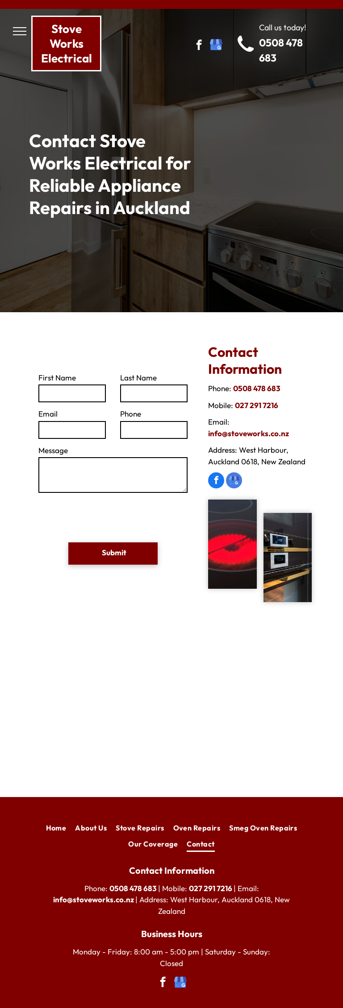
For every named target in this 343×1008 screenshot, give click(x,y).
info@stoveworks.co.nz (248, 433)
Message (53, 450)
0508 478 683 (256, 388)
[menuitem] (56, 828)
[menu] (19, 31)
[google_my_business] (216, 46)
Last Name (138, 377)
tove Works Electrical (66, 43)
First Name (57, 377)
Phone (130, 413)
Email (48, 413)
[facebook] (199, 46)
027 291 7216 (256, 405)
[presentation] (106, 516)
